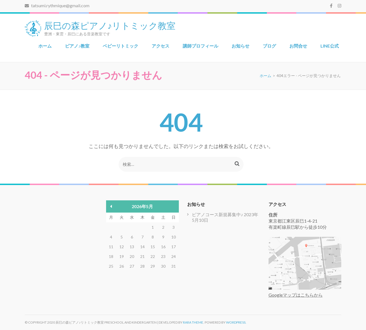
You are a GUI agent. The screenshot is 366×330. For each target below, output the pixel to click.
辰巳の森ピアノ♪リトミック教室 (110, 25)
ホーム (45, 45)
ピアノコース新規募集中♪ (217, 214)
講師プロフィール (200, 45)
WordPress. (236, 322)
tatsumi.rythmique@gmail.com (57, 5)
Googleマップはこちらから (296, 294)
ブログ (269, 45)
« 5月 (111, 206)
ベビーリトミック (120, 45)
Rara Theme (193, 322)
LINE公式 (329, 45)
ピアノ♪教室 (77, 45)
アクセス (160, 45)
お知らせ (240, 45)
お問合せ (298, 45)
